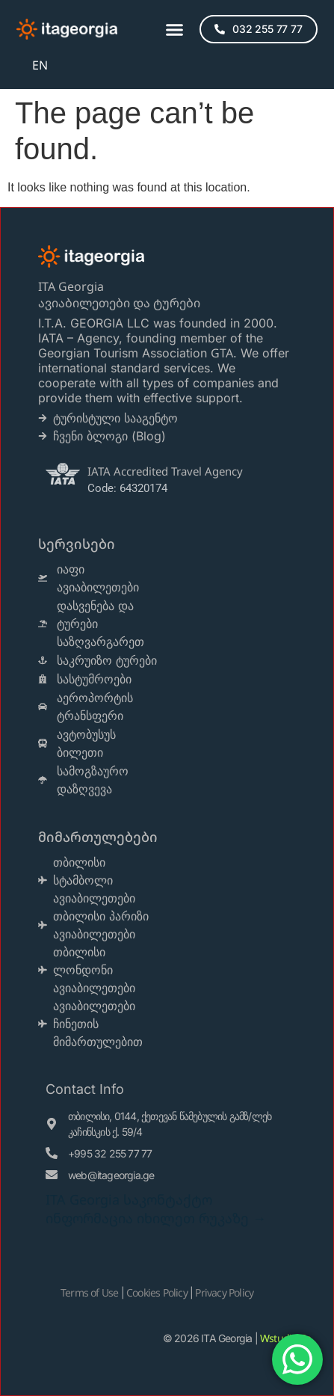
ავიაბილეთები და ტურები (120, 303)
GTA (222, 353)
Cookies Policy (157, 1292)
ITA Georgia (71, 286)
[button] (175, 29)
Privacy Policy (224, 1292)
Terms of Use (89, 1292)
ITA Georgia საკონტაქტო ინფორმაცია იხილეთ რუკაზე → (156, 1208)
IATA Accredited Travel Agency (165, 471)
